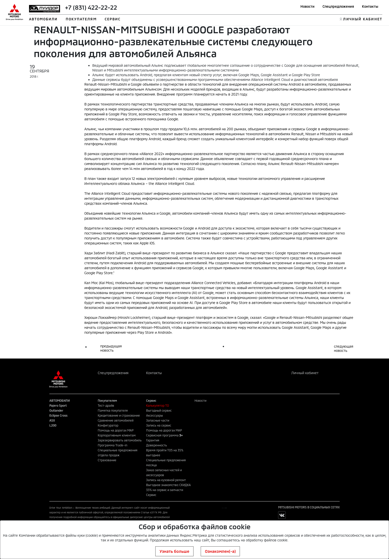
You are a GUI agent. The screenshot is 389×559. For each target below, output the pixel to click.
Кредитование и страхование (119, 415)
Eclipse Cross (58, 415)
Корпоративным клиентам (117, 435)
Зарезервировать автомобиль (120, 440)
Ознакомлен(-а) (220, 551)
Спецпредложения (338, 6)
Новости (307, 6)
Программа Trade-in (112, 445)
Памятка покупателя (113, 410)
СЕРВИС (113, 19)
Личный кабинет (305, 373)
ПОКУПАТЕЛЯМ (81, 19)
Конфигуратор (108, 425)
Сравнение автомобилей (115, 420)
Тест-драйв (106, 405)
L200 (52, 425)
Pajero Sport (58, 405)
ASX (52, 420)
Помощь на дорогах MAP (115, 430)
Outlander (56, 410)
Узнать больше (174, 551)
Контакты (370, 6)
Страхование (107, 460)
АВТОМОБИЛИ (43, 19)
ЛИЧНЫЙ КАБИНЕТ (362, 19)
